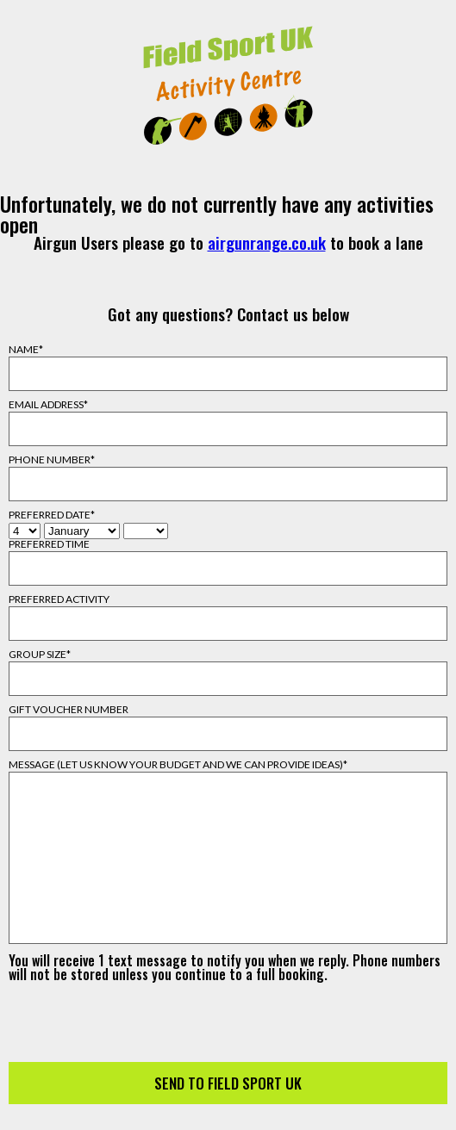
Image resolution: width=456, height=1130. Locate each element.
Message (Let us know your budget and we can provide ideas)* (178, 765)
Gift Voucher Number (68, 710)
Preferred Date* (52, 515)
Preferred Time (49, 544)
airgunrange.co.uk (267, 242)
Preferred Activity (59, 599)
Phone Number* (52, 460)
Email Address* (48, 405)
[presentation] (228, 1014)
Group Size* (40, 654)
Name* (26, 350)
